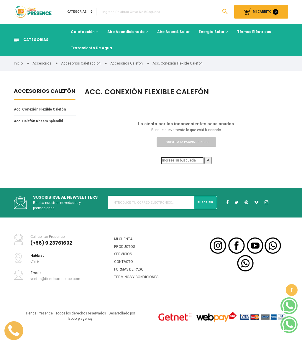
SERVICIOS (123, 258)
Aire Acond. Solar (173, 31)
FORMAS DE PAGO (130, 275)
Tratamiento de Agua (91, 47)
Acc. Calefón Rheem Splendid (41, 122)
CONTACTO (123, 266)
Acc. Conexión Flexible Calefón (43, 110)
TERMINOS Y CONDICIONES (137, 283)
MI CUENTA (123, 242)
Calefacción (83, 31)
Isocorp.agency (80, 325)
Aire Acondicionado (126, 31)
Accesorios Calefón (44, 91)
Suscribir (204, 205)
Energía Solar (211, 31)
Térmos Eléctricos (254, 31)
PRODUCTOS (125, 250)
